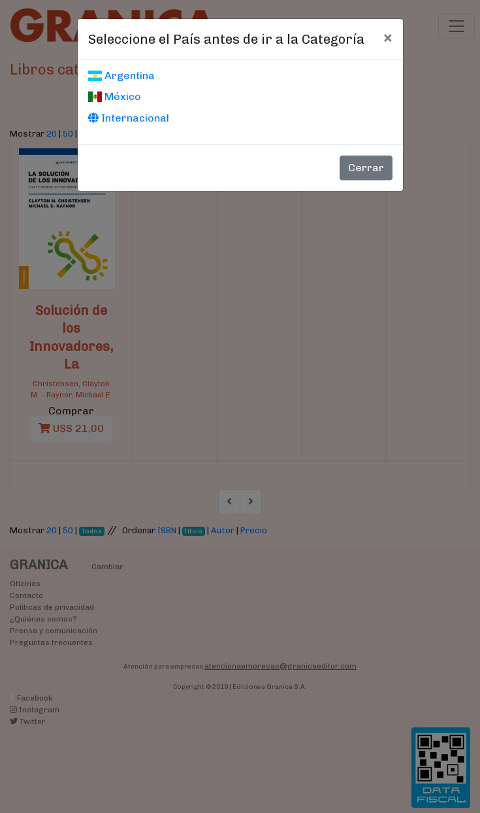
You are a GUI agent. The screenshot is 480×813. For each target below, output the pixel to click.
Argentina (121, 75)
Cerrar (366, 167)
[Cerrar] (387, 37)
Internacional (128, 118)
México (114, 96)
